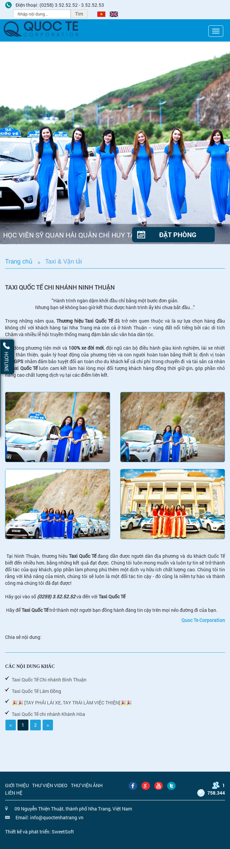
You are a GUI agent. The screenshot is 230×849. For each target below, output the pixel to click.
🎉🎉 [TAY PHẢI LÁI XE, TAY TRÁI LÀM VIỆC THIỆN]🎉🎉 (72, 702)
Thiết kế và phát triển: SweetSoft (39, 831)
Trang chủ (18, 261)
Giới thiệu (17, 785)
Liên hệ (13, 793)
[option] (115, 143)
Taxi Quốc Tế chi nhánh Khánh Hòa (48, 714)
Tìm (79, 13)
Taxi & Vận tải (63, 261)
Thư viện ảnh (87, 785)
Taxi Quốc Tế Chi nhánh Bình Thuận (49, 679)
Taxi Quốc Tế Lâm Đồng (36, 691)
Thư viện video (50, 785)
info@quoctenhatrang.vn (56, 817)
